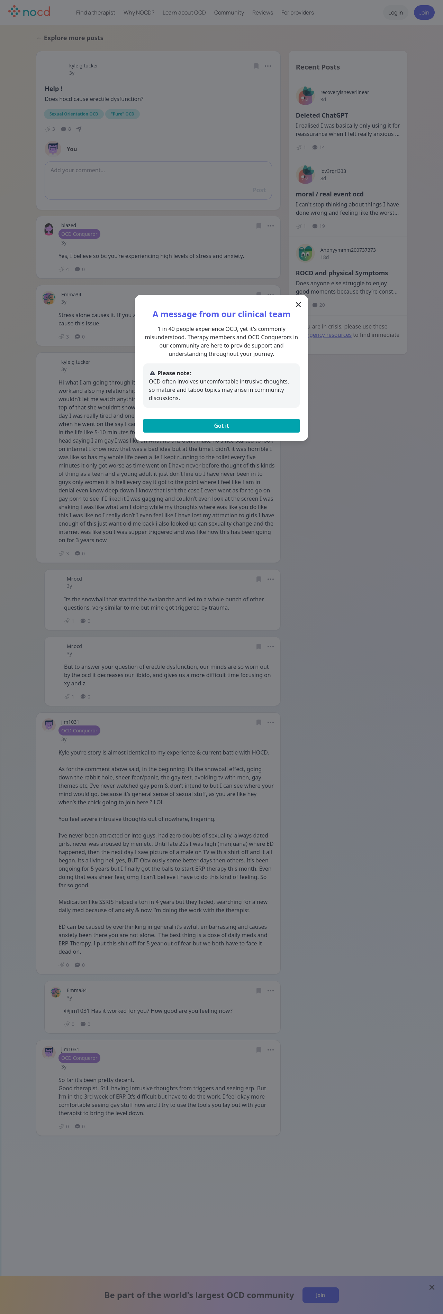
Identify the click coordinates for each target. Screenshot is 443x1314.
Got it (221, 425)
